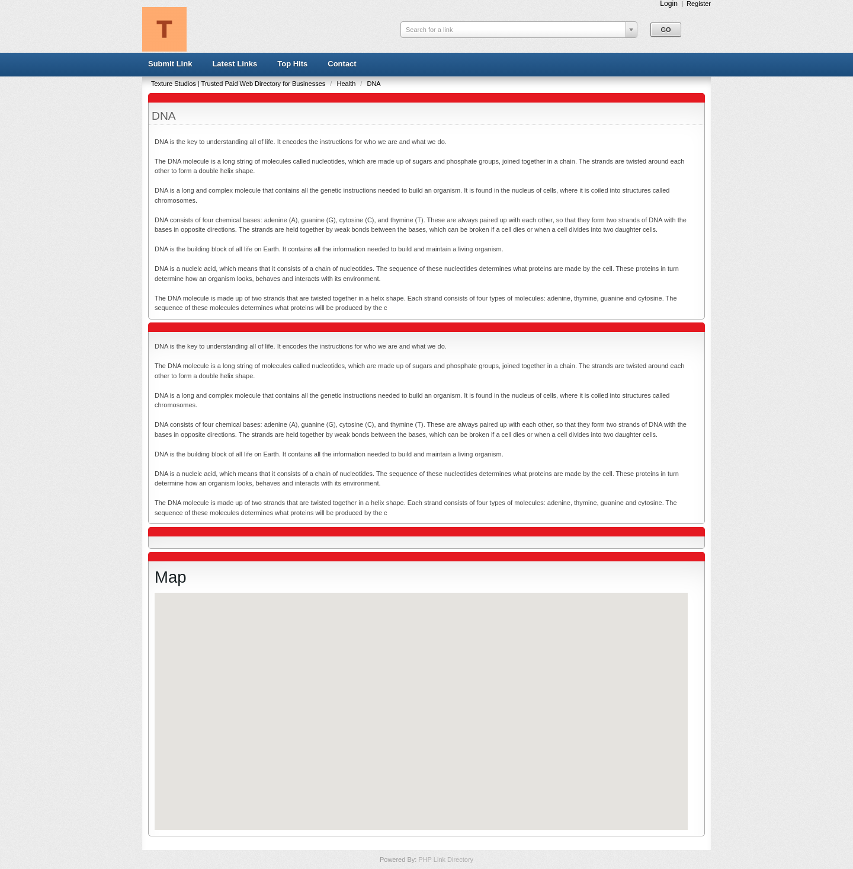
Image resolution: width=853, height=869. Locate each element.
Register (699, 3)
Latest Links (234, 63)
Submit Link (170, 63)
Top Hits (292, 63)
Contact (342, 63)
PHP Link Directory (445, 859)
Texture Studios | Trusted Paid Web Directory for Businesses (239, 83)
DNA (373, 83)
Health (346, 83)
